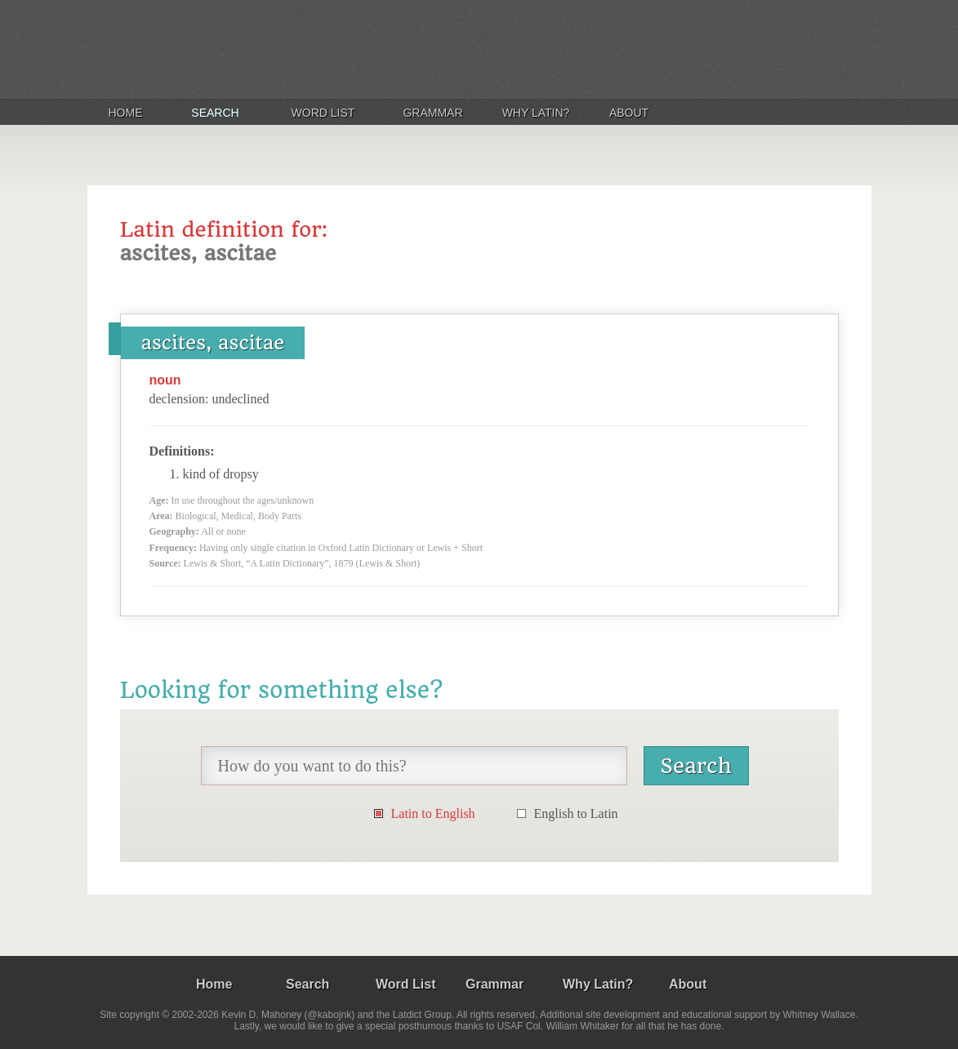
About (628, 112)
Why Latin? (536, 112)
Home (126, 112)
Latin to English (433, 813)
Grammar (432, 112)
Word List (323, 112)
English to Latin (576, 813)
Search (214, 112)
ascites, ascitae (213, 342)
